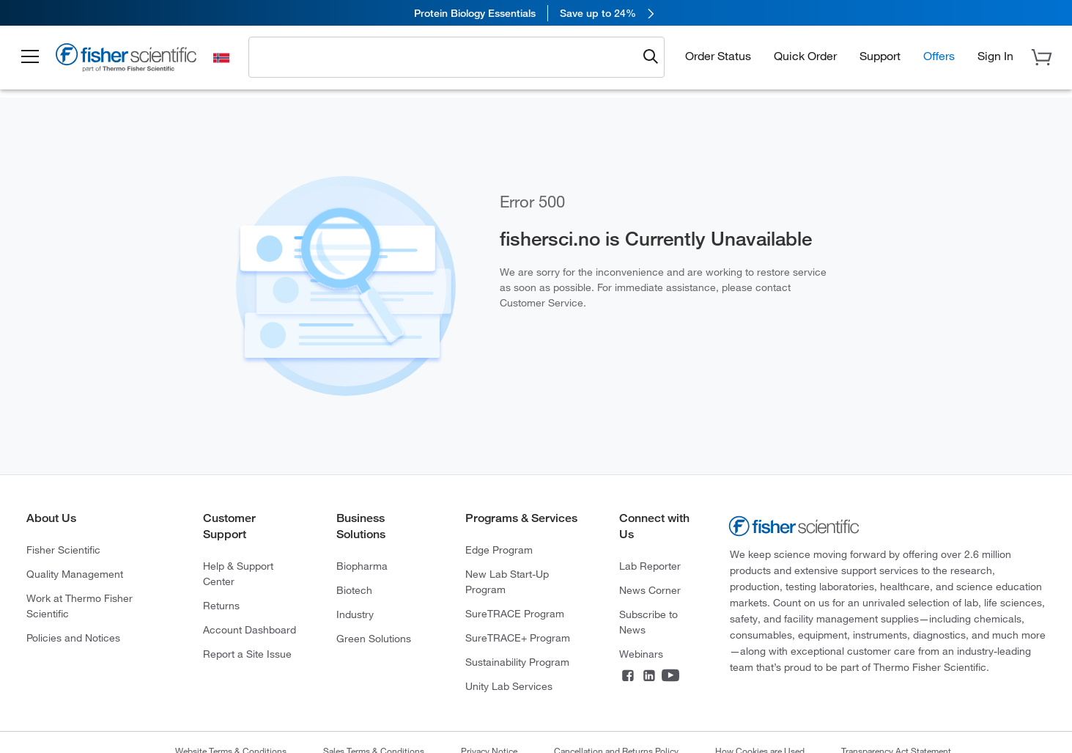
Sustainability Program (517, 662)
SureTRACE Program (514, 613)
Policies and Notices (73, 637)
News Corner (650, 590)
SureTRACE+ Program (517, 637)
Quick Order (805, 55)
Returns (221, 605)
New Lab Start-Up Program (507, 581)
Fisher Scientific (63, 550)
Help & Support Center (238, 573)
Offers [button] (939, 55)
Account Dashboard (249, 629)
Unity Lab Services (508, 686)
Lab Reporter (650, 566)
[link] (536, 13)
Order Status (718, 55)
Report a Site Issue (247, 654)
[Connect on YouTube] (670, 676)
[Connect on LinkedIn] (649, 676)
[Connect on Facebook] (628, 676)
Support (880, 55)
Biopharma (362, 566)
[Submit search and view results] (650, 57)
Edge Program (499, 550)
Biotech (354, 590)
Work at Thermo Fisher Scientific (79, 606)
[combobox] (448, 56)
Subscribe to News (648, 622)
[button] (31, 57)
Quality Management (74, 574)
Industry (355, 614)
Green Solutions (373, 638)
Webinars (641, 654)
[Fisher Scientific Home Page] (128, 60)
